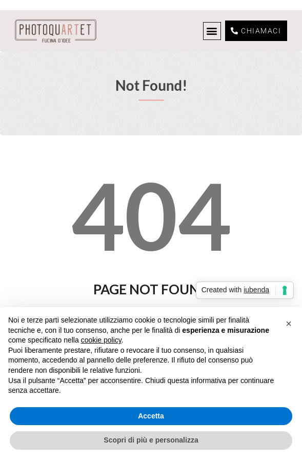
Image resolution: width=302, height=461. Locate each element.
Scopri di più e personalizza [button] (151, 440)
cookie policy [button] (101, 340)
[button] (212, 31)
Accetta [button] (151, 416)
